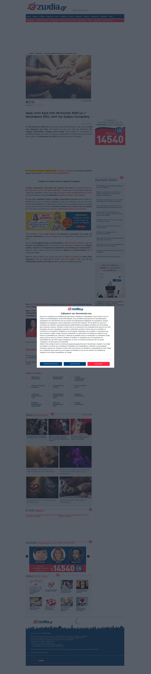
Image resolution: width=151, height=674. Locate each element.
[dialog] (75, 337)
